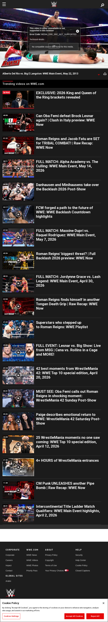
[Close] (103, 603)
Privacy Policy (51, 555)
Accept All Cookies (74, 616)
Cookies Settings (11, 616)
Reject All (95, 616)
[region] (54, 610)
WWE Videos (32, 560)
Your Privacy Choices (54, 571)
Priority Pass (32, 571)
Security (79, 555)
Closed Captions (83, 571)
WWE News (31, 555)
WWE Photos (32, 565)
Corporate (10, 555)
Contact (9, 571)
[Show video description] (99, 74)
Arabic (8, 581)
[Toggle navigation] (4, 4)
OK (54, 46)
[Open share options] (105, 74)
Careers (9, 560)
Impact (9, 565)
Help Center (81, 560)
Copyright (49, 560)
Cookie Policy (81, 565)
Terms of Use (51, 565)
